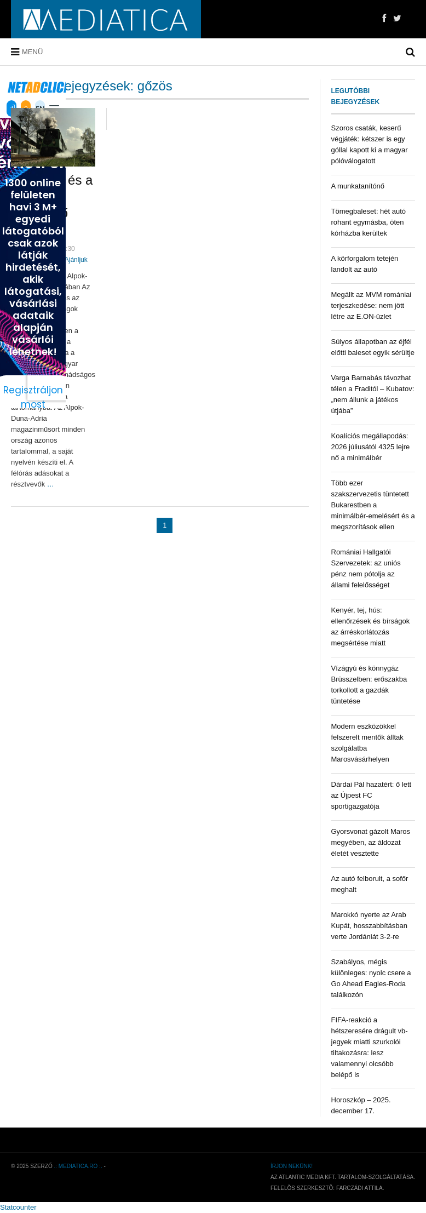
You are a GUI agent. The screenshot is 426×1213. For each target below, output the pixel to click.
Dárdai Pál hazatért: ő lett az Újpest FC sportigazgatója (371, 795)
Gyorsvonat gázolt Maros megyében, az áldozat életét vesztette (371, 842)
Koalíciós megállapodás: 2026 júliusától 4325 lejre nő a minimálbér (370, 447)
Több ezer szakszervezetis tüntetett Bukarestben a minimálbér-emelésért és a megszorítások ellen (373, 505)
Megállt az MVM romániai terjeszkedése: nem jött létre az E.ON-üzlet (371, 305)
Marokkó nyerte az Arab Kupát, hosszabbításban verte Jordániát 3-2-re (369, 926)
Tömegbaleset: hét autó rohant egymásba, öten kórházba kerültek (368, 222)
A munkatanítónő (358, 186)
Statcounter (18, 1207)
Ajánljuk (76, 260)
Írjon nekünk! (291, 1166)
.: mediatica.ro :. (78, 1166)
